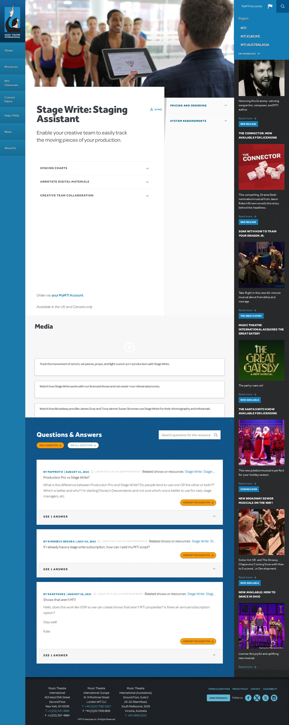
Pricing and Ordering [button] (188, 105)
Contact (255, 687)
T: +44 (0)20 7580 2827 (96, 704)
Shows (9, 50)
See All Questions (81, 445)
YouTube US (265, 696)
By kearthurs (54, 592)
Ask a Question (49, 445)
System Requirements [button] (188, 120)
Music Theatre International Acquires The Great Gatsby (261, 329)
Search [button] (282, 6)
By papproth (53, 470)
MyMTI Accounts (252, 6)
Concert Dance (10, 99)
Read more (248, 118)
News (8, 132)
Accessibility (270, 687)
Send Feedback (218, 696)
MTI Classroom (11, 83)
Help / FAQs (12, 116)
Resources (11, 67)
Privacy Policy (240, 687)
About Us (10, 148)
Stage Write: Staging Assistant (207, 470)
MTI (243, 28)
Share (158, 109)
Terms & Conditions (219, 687)
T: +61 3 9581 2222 (136, 714)
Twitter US (257, 696)
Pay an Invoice (247, 53)
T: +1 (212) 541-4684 (57, 709)
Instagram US (274, 696)
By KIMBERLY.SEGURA (59, 540)
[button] (270, 6)
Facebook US (248, 696)
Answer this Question (196, 501)
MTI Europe (250, 36)
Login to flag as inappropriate (118, 470)
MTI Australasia (255, 44)
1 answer (55, 515)
